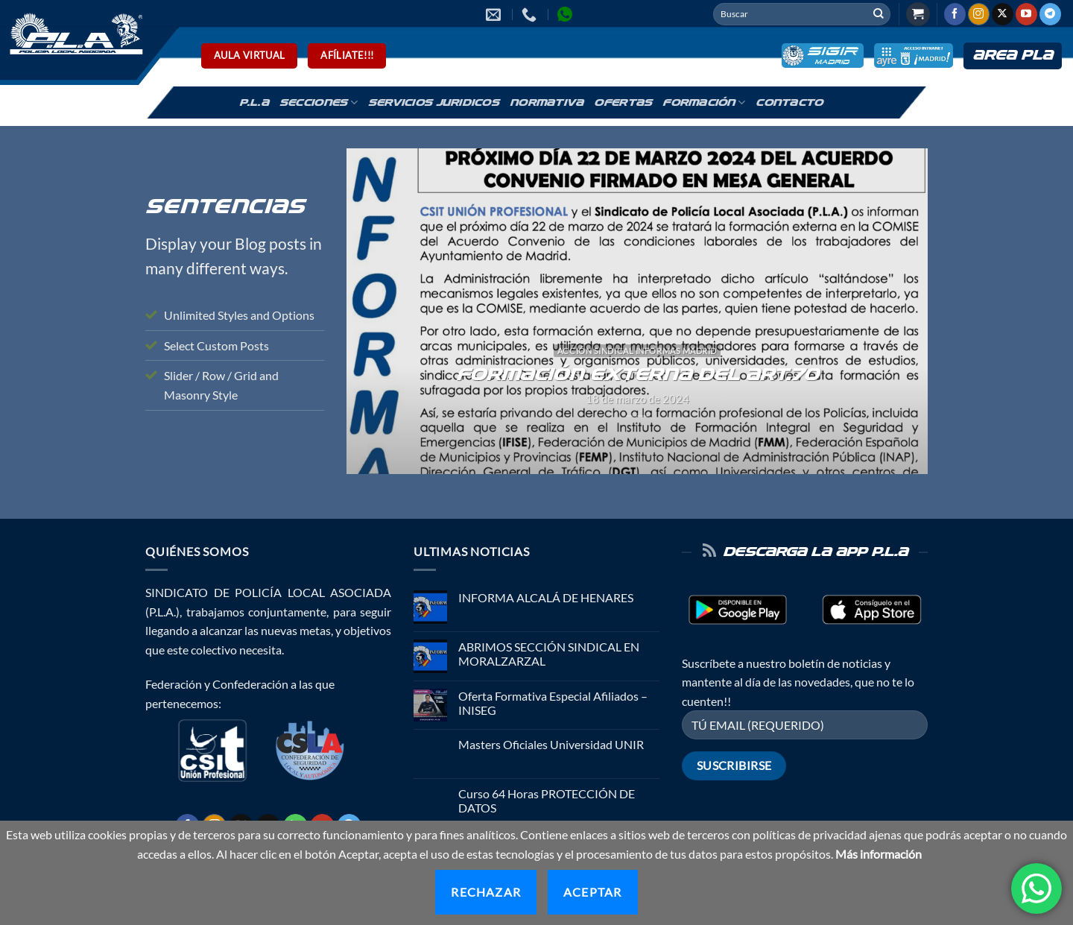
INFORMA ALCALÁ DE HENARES (545, 597)
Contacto (789, 103)
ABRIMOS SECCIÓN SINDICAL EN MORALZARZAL (548, 654)
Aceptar (592, 892)
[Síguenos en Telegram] (1050, 14)
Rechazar (486, 892)
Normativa (546, 103)
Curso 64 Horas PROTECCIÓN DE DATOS (546, 800)
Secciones (318, 102)
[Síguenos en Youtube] (1026, 14)
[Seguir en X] (1002, 14)
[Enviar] (878, 14)
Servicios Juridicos (433, 103)
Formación (703, 102)
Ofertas (623, 103)
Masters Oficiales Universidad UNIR (551, 744)
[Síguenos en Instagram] (979, 14)
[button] (918, 14)
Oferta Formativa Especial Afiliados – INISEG (553, 703)
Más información (878, 854)
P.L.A (254, 103)
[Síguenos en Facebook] (955, 14)
